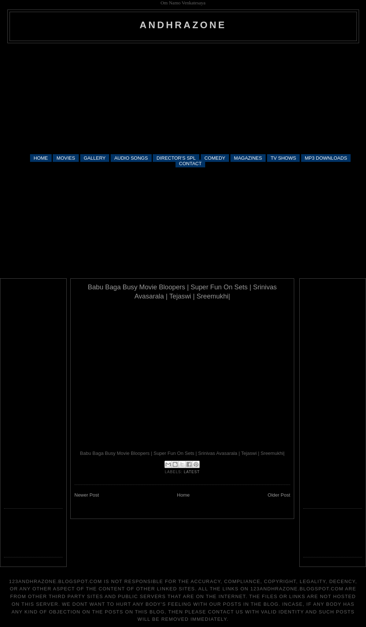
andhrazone (183, 24)
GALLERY (95, 158)
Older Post (279, 495)
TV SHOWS (283, 158)
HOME (41, 158)
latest (192, 472)
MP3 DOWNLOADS (326, 158)
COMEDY (214, 158)
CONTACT (190, 163)
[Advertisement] (183, 98)
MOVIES (65, 158)
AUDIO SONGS (131, 158)
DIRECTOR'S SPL (176, 158)
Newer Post (86, 495)
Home (183, 495)
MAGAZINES (248, 158)
